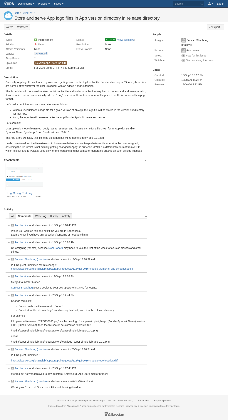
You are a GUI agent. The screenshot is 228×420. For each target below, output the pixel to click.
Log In (220, 3)
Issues (57, 3)
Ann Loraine (20, 225)
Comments (24, 216)
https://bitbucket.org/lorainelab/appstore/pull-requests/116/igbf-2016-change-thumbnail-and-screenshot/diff (72, 268)
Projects (43, 3)
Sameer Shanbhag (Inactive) (29, 259)
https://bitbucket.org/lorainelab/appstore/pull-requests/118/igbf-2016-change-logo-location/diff (64, 360)
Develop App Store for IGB (50, 62)
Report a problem (162, 400)
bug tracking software (155, 406)
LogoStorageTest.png (19, 193)
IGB (16, 13)
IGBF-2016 (29, 13)
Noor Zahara (55, 247)
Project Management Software (86, 400)
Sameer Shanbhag (22, 287)
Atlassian (114, 414)
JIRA (78, 406)
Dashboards (25, 3)
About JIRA (143, 400)
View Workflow (125, 39)
